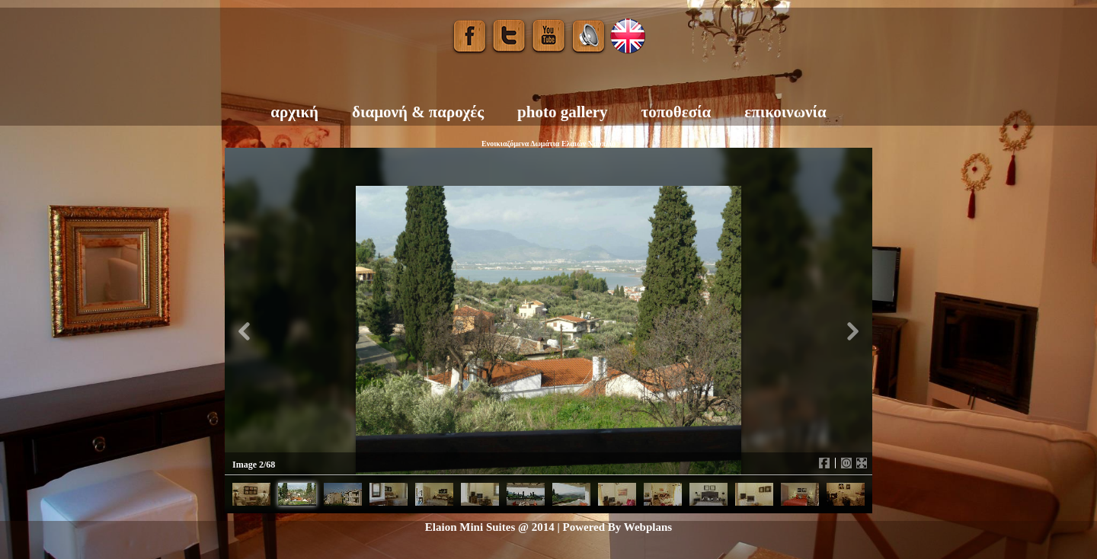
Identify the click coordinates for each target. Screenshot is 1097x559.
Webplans (648, 527)
